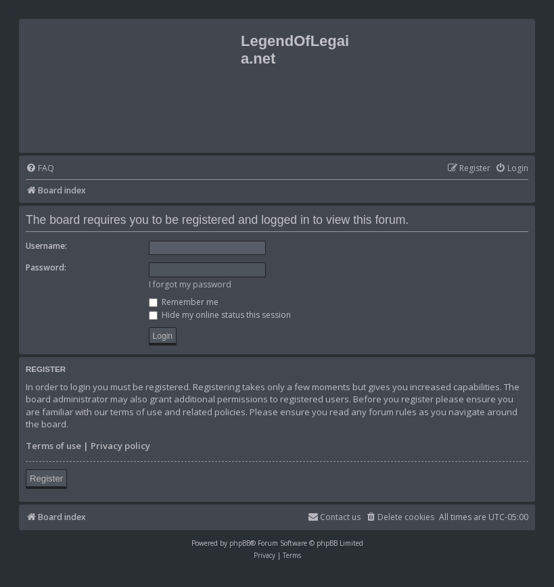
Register (46, 478)
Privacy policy (120, 446)
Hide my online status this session (220, 315)
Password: (46, 267)
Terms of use (53, 446)
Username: (46, 246)
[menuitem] (40, 169)
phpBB (239, 543)
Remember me (183, 302)
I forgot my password (190, 284)
